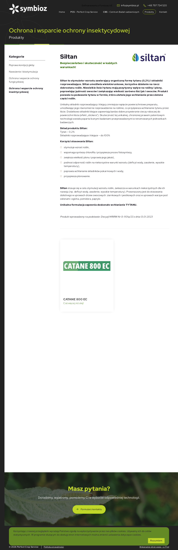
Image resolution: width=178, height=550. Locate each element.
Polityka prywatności (54, 547)
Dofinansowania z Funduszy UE (97, 5)
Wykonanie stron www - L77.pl (154, 547)
